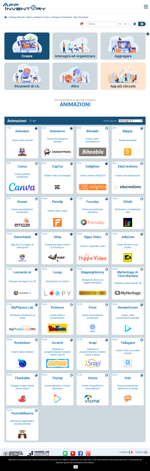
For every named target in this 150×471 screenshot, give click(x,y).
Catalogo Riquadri (17, 17)
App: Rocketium (81, 17)
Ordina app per (110, 121)
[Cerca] (102, 23)
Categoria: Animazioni (61, 17)
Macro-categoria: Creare (38, 17)
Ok (76, 467)
